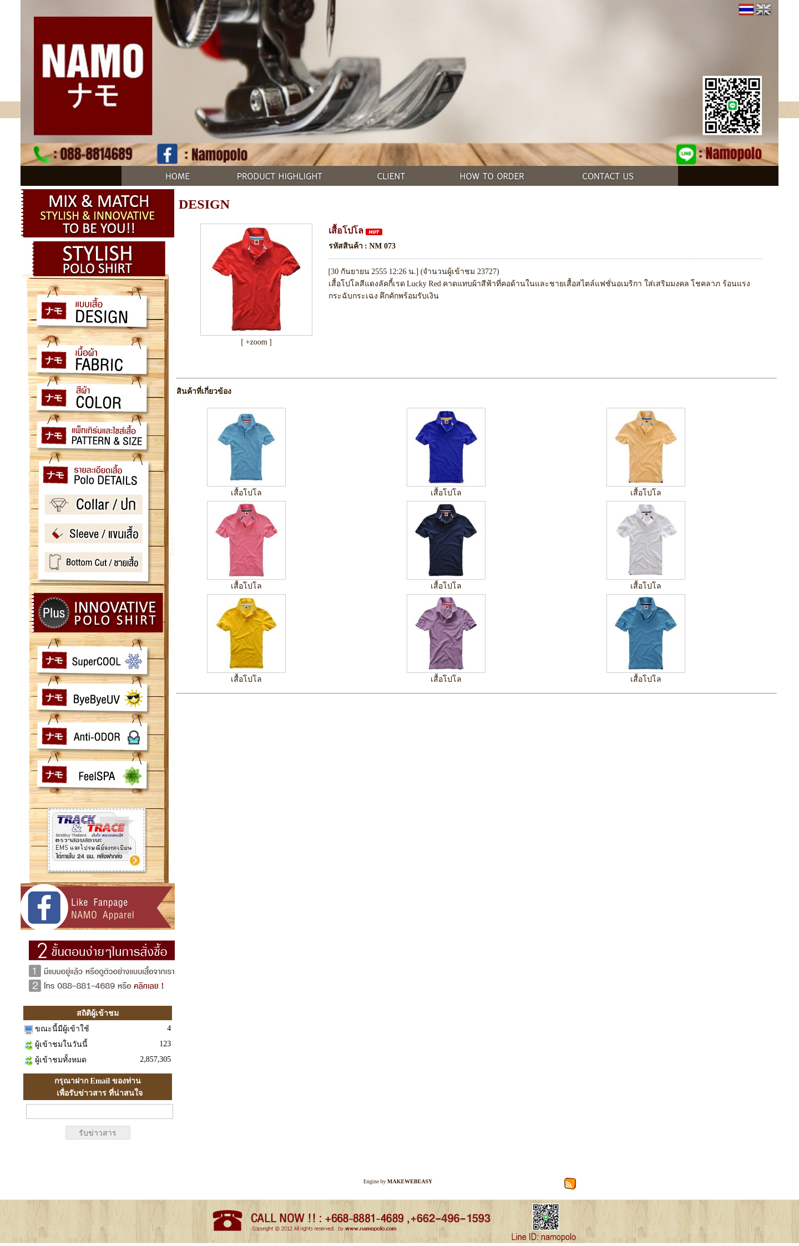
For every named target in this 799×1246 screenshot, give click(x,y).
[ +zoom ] (256, 342)
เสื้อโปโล (246, 493)
